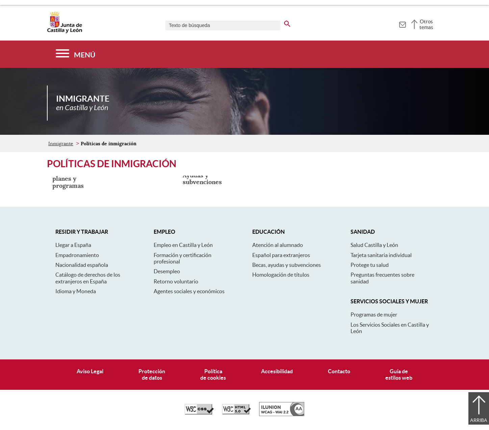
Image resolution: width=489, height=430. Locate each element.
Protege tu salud (370, 265)
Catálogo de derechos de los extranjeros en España (87, 278)
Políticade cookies (213, 374)
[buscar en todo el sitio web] (287, 22)
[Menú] (75, 54)
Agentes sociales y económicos (189, 291)
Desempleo (167, 271)
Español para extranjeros (281, 255)
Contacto (339, 371)
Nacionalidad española (81, 265)
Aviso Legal (90, 371)
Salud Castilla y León (374, 245)
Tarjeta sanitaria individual (381, 255)
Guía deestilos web (398, 374)
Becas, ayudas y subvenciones (286, 265)
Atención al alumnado (277, 245)
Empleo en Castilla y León (183, 245)
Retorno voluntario (176, 281)
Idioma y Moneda (75, 291)
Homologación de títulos (280, 275)
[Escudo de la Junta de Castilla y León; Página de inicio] (64, 31)
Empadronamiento (77, 255)
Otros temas (426, 24)
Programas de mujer (374, 314)
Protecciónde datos (151, 374)
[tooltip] (402, 24)
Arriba (478, 420)
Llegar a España (73, 245)
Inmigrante (60, 144)
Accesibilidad (277, 371)
